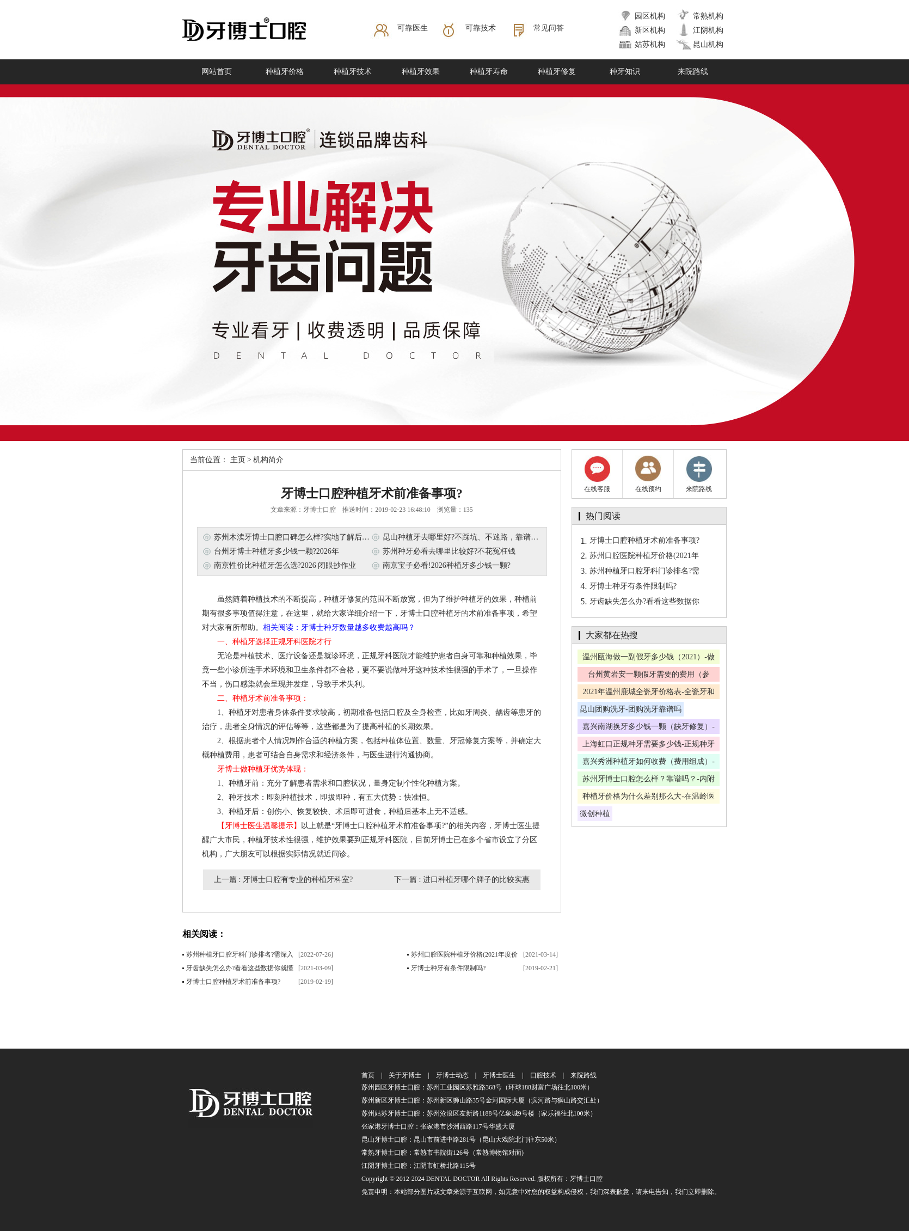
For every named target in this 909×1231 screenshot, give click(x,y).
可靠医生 (412, 28)
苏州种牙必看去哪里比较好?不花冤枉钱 (449, 551)
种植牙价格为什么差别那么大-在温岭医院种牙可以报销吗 (648, 798)
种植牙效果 (421, 72)
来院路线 (693, 72)
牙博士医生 (499, 1075)
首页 (367, 1075)
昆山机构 (708, 44)
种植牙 (472, 599)
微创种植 (595, 814)
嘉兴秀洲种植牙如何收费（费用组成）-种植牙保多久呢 (648, 763)
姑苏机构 (650, 44)
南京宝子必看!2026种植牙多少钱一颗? (447, 565)
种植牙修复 (557, 72)
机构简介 (268, 460)
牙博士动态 (452, 1075)
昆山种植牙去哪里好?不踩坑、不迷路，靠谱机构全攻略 (476, 537)
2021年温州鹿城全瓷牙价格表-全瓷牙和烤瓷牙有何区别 (648, 693)
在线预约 (648, 474)
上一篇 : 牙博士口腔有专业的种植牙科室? (283, 879)
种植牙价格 (285, 72)
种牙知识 (625, 72)
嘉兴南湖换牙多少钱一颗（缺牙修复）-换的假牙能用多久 (648, 728)
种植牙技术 (353, 72)
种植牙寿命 (489, 72)
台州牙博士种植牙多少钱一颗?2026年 (276, 551)
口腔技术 (543, 1075)
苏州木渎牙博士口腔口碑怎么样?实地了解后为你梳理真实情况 (318, 537)
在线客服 (597, 474)
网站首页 (216, 72)
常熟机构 (708, 16)
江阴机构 (708, 30)
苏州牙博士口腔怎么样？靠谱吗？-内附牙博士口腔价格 (648, 780)
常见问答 (548, 28)
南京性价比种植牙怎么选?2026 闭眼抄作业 (285, 565)
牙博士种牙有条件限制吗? (448, 968)
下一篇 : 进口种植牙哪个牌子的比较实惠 (462, 879)
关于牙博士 (405, 1075)
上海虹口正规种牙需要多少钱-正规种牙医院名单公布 (648, 745)
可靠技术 (480, 28)
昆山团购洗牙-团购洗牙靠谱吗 (630, 709)
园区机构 (650, 16)
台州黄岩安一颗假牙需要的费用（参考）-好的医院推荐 (649, 676)
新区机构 (650, 30)
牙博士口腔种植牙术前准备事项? (233, 981)
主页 (237, 460)
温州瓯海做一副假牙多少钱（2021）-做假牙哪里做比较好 (648, 658)
